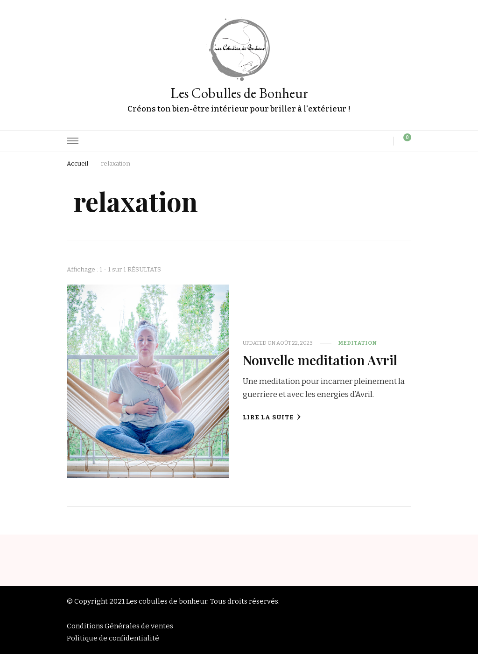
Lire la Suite (272, 417)
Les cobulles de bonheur (166, 601)
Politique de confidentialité (113, 638)
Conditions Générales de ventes (120, 626)
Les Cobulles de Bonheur (239, 93)
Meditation (357, 343)
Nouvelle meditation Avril (320, 360)
